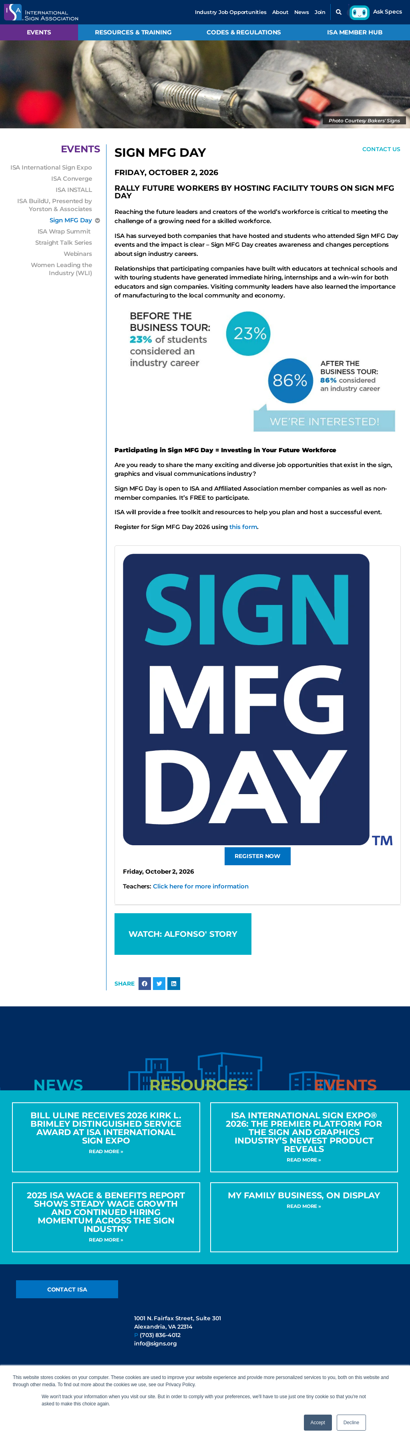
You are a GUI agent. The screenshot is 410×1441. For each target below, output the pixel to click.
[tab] (58, 1093)
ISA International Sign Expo (51, 167)
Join (320, 12)
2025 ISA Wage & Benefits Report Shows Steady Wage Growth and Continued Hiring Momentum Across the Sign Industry (106, 1220)
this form (243, 528)
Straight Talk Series (63, 242)
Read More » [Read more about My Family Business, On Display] (304, 1214)
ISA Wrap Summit (65, 231)
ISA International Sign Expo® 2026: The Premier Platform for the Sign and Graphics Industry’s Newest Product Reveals (304, 1140)
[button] (339, 12)
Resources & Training (133, 32)
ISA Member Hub (354, 32)
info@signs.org (155, 1351)
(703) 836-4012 (160, 1343)
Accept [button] (318, 1422)
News (301, 12)
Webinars (78, 253)
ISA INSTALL (74, 190)
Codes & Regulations (244, 32)
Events (39, 32)
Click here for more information (201, 887)
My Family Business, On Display (304, 1203)
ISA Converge (71, 178)
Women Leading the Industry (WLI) (61, 269)
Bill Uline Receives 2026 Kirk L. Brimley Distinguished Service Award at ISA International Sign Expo (105, 1136)
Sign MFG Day (71, 220)
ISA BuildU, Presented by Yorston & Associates (54, 205)
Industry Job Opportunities (231, 12)
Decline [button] (351, 1422)
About (280, 12)
